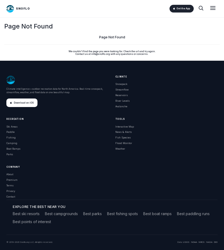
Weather (120, 148)
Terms (10, 185)
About (9, 174)
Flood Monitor (123, 143)
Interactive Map (124, 126)
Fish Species (123, 137)
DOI (216, 242)
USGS (186, 242)
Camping (11, 143)
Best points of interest (32, 221)
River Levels (122, 100)
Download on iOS (22, 102)
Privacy (10, 191)
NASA (209, 242)
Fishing (11, 137)
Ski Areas (12, 126)
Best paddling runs (193, 213)
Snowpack (121, 84)
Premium (12, 179)
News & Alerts (123, 131)
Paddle (10, 131)
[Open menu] (213, 8)
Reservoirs (121, 95)
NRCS (201, 242)
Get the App (181, 8)
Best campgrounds (61, 213)
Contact (10, 196)
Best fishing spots (122, 213)
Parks (9, 154)
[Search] (200, 8)
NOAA (194, 242)
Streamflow (122, 89)
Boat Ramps (13, 148)
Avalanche (121, 106)
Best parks (92, 213)
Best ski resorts (26, 213)
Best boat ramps (157, 213)
